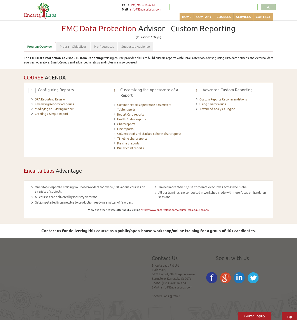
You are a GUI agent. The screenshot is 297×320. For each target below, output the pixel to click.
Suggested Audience (135, 46)
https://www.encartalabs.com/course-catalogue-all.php (175, 209)
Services (243, 17)
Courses (224, 17)
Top (289, 316)
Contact (263, 17)
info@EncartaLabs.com (145, 9)
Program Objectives (73, 46)
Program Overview (39, 46)
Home (186, 17)
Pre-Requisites (104, 46)
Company (204, 17)
